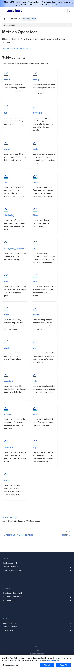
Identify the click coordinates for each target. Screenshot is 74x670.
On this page (9, 25)
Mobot (14, 2)
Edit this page (9, 517)
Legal (37, 650)
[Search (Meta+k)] (69, 11)
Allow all (47, 665)
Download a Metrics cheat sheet (16, 48)
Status (37, 647)
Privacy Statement (37, 654)
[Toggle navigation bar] (4, 11)
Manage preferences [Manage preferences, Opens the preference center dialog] (10, 665)
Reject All (63, 665)
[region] (37, 662)
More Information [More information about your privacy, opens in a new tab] (53, 660)
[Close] (72, 3)
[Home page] (4, 19)
